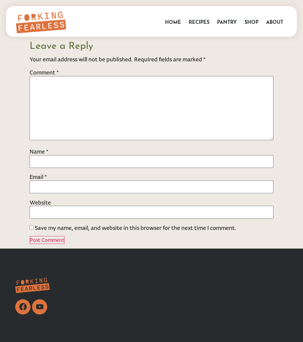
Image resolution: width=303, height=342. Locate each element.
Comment (44, 72)
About (274, 21)
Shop (251, 21)
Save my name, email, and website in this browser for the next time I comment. (136, 228)
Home (173, 21)
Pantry (227, 21)
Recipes (199, 21)
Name (39, 151)
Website (40, 202)
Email (38, 177)
